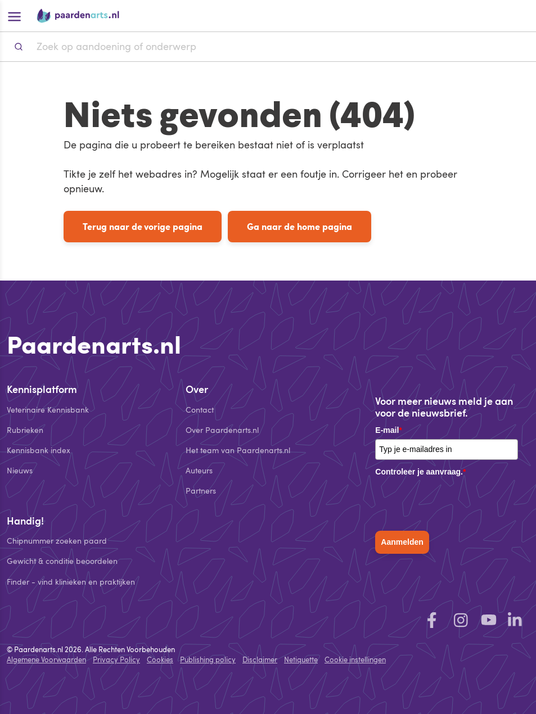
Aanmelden (402, 541)
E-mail (388, 430)
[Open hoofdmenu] (13, 15)
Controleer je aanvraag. (420, 471)
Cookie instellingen (355, 659)
